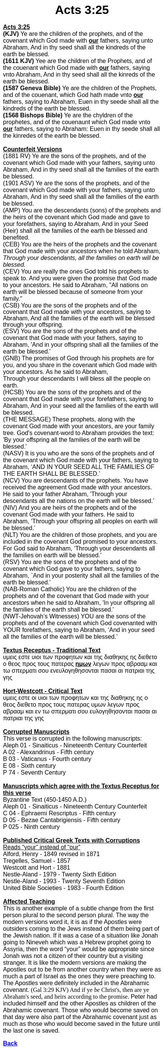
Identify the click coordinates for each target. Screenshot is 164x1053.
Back (10, 1043)
